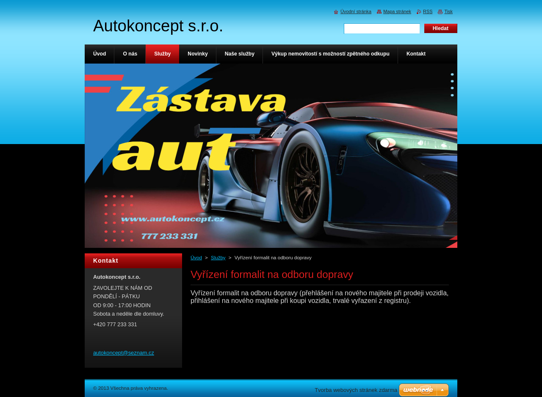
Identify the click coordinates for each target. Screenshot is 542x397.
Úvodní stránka (355, 11)
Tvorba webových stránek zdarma (356, 390)
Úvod (196, 257)
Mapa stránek (397, 11)
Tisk (448, 11)
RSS (427, 11)
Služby (218, 257)
